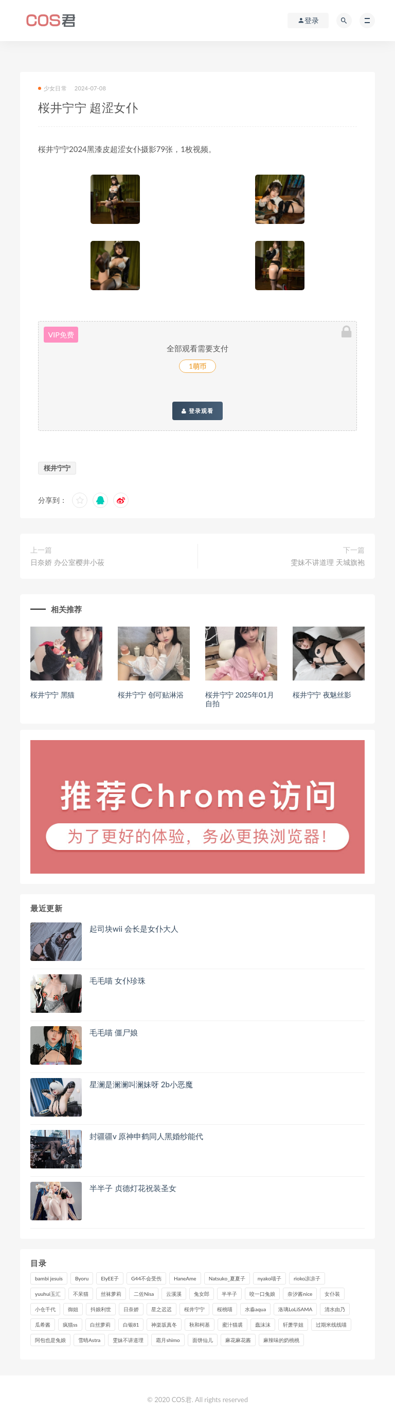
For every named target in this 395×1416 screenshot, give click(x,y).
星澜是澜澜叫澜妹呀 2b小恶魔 (141, 1084)
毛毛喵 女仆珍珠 (117, 980)
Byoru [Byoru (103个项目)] (81, 1278)
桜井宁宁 (57, 468)
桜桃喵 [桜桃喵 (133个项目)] (224, 1309)
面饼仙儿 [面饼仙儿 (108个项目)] (202, 1340)
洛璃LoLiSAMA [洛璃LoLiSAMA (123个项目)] (295, 1309)
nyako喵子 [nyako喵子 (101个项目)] (269, 1278)
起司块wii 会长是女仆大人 (133, 928)
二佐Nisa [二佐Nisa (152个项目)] (144, 1294)
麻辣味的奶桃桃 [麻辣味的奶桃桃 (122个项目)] (281, 1340)
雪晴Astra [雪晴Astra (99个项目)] (89, 1340)
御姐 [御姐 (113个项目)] (73, 1309)
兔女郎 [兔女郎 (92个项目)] (201, 1294)
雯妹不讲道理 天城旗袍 (328, 562)
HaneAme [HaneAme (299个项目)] (185, 1278)
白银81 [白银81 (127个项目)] (131, 1324)
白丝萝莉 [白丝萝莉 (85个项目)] (100, 1324)
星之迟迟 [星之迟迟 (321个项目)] (161, 1309)
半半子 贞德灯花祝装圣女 (132, 1188)
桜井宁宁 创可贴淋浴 (151, 694)
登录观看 (197, 411)
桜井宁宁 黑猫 (52, 694)
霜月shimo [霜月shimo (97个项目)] (167, 1340)
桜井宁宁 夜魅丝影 (322, 694)
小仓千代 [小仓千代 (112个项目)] (45, 1309)
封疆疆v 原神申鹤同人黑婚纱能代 (146, 1136)
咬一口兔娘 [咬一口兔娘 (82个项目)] (262, 1294)
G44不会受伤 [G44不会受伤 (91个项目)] (146, 1278)
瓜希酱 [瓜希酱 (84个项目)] (42, 1324)
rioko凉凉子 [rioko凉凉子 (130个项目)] (307, 1278)
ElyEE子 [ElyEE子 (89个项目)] (110, 1278)
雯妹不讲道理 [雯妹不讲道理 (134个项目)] (128, 1340)
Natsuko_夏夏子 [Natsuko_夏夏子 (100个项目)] (227, 1278)
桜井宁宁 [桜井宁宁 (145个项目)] (194, 1309)
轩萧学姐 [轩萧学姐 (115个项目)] (293, 1324)
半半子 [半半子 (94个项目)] (229, 1294)
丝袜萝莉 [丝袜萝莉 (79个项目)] (111, 1294)
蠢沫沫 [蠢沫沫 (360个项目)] (263, 1324)
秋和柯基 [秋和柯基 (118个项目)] (199, 1324)
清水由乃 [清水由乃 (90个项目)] (335, 1309)
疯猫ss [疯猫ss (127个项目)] (70, 1324)
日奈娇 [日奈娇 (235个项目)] (131, 1309)
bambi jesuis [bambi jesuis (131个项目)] (49, 1278)
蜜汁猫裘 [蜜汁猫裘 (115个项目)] (232, 1324)
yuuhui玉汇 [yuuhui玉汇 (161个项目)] (48, 1294)
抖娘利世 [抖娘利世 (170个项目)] (101, 1309)
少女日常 (52, 88)
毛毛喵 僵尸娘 (113, 1032)
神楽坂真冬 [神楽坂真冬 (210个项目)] (164, 1324)
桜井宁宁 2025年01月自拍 (239, 699)
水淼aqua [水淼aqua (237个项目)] (255, 1309)
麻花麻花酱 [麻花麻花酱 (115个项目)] (238, 1340)
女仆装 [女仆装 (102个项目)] (332, 1294)
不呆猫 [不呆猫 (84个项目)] (80, 1294)
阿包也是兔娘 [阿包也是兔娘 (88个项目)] (50, 1340)
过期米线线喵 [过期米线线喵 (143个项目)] (331, 1324)
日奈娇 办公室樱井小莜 (67, 562)
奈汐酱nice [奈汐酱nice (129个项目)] (300, 1294)
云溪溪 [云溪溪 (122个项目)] (174, 1294)
